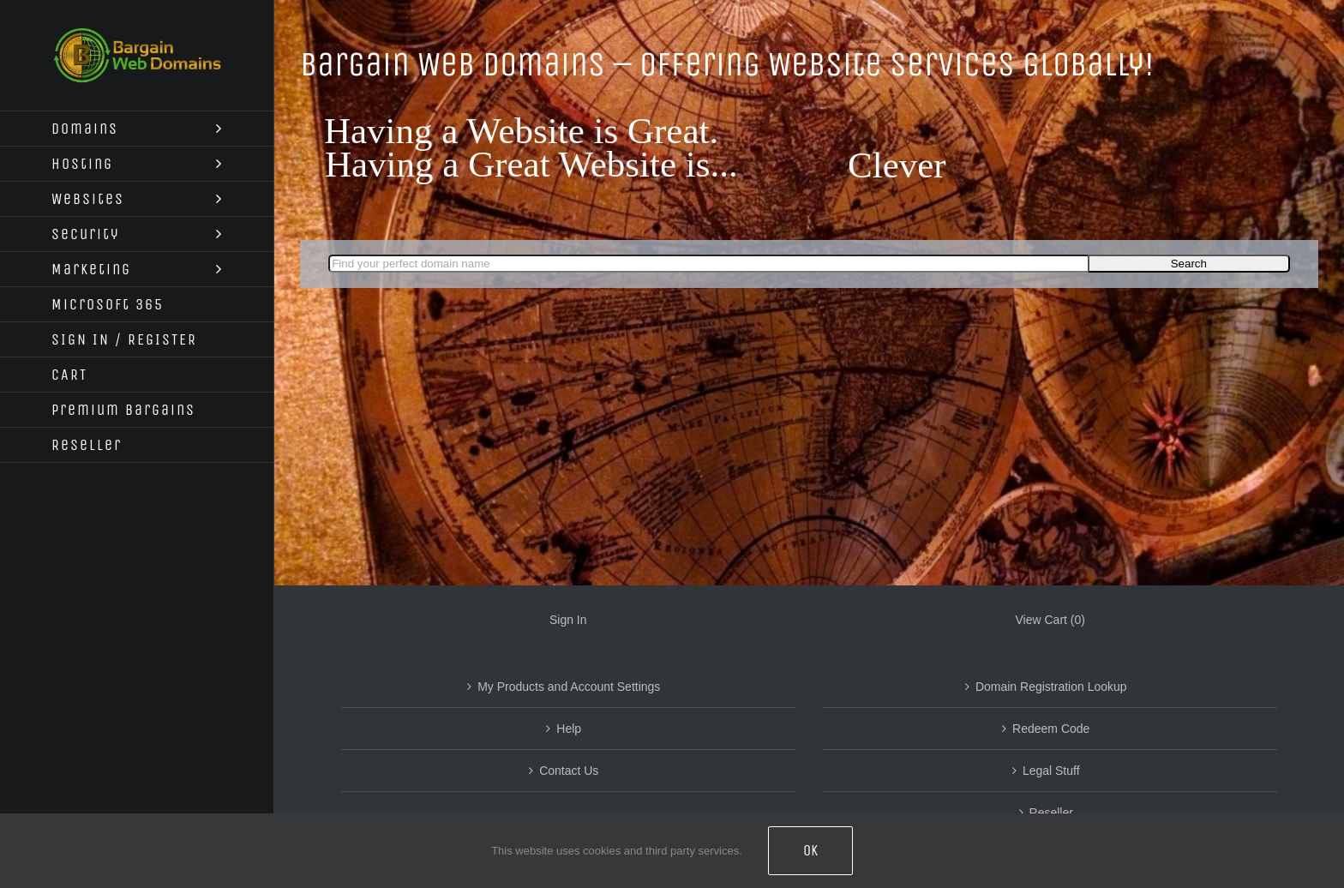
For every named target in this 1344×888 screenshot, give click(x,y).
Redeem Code (1050, 728)
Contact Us (568, 770)
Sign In (568, 620)
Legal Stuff (1051, 770)
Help (568, 728)
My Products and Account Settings (568, 686)
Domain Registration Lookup (1051, 686)
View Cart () (1050, 620)
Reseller (1051, 812)
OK (810, 850)
